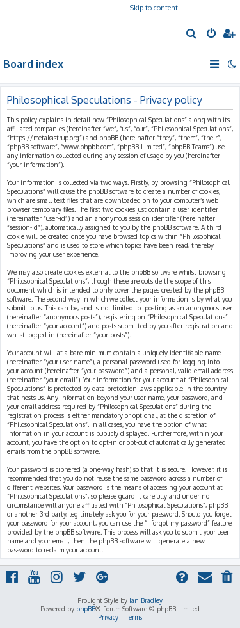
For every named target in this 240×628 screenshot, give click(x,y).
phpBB (85, 609)
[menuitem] (191, 34)
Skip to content (154, 7)
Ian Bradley (146, 600)
